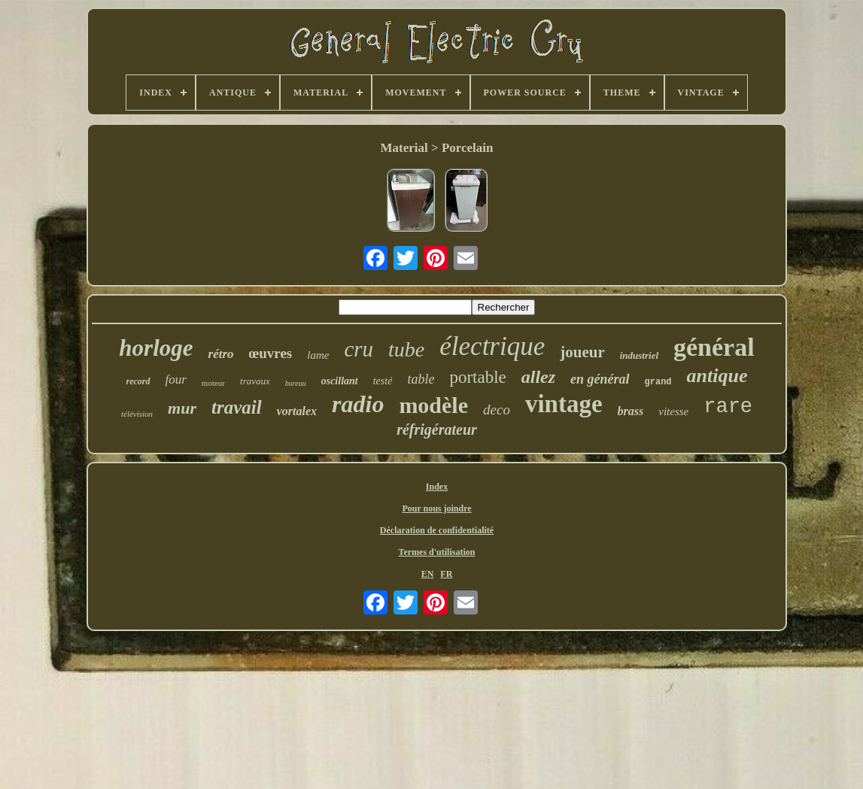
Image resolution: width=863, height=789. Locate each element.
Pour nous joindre (436, 508)
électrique (492, 346)
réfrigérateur (437, 429)
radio (358, 403)
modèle (433, 405)
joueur (582, 352)
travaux (255, 381)
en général (600, 379)
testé (383, 381)
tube (406, 349)
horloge (156, 348)
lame (318, 355)
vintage (564, 403)
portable (477, 377)
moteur (213, 382)
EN (427, 574)
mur (182, 408)
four (176, 379)
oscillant (339, 381)
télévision (137, 413)
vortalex (297, 411)
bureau (295, 383)
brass (631, 411)
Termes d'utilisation (437, 552)
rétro (221, 354)
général (714, 347)
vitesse (673, 411)
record (138, 381)
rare (727, 407)
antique (717, 376)
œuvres (271, 353)
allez (538, 377)
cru (358, 349)
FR (446, 574)
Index (437, 486)
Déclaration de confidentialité (437, 530)
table (420, 379)
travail (236, 407)
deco (496, 409)
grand (658, 382)
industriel (639, 355)
